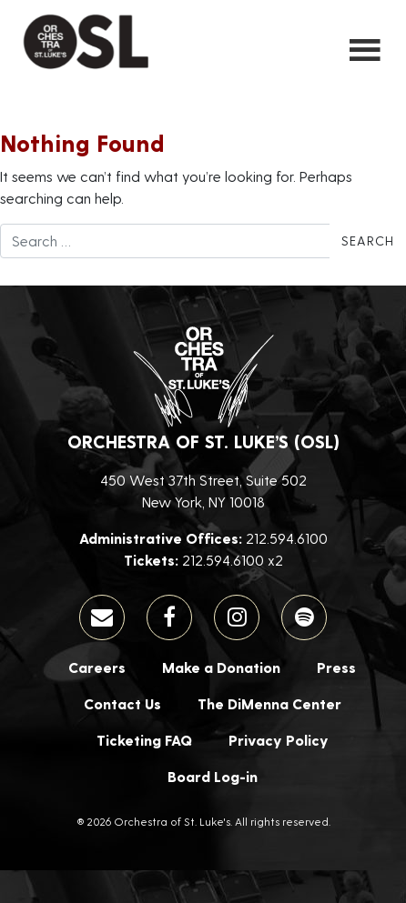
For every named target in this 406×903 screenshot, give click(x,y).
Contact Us (122, 703)
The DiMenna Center (269, 703)
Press (336, 667)
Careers (97, 667)
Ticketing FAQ (144, 739)
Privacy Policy (278, 739)
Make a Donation (221, 667)
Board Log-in (212, 776)
